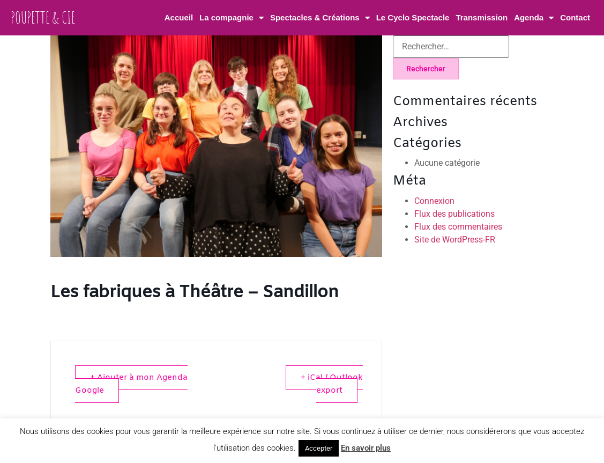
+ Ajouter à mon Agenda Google (131, 384)
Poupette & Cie (43, 17)
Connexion (434, 201)
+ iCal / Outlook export (332, 384)
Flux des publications (454, 214)
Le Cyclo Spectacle (413, 17)
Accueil (179, 17)
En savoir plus (366, 448)
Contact (575, 17)
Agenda (534, 18)
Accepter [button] (318, 448)
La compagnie (231, 18)
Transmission (482, 17)
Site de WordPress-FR (454, 239)
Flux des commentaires (458, 227)
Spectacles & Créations (320, 18)
